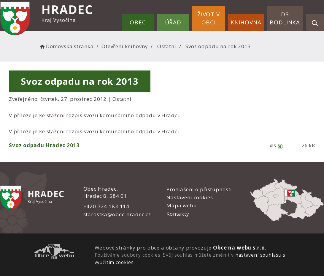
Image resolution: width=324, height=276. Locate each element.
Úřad (173, 22)
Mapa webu (181, 205)
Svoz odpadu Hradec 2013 (44, 145)
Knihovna (246, 22)
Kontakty (177, 213)
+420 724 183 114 (106, 206)
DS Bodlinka (285, 18)
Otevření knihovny (124, 46)
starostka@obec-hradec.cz (117, 214)
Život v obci (208, 18)
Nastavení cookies (189, 197)
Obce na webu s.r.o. (239, 247)
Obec (138, 22)
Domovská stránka (66, 46)
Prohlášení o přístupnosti (199, 189)
